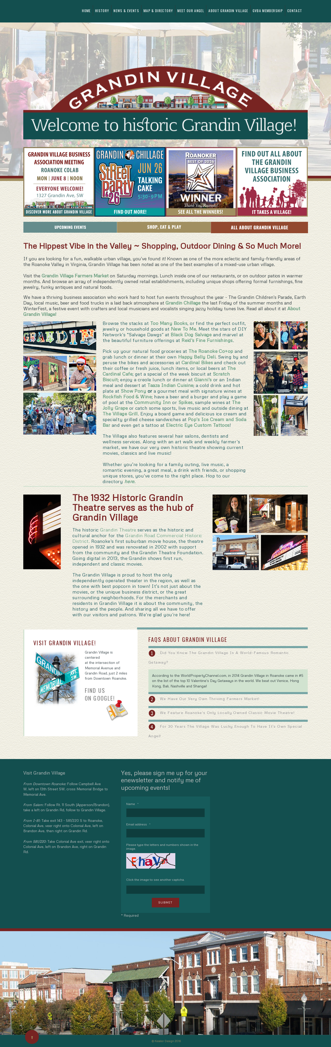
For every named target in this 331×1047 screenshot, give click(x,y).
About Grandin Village (228, 10)
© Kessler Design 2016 (166, 1041)
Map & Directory (158, 10)
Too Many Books (168, 323)
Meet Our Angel (190, 10)
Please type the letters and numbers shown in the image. (162, 847)
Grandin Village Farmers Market (75, 275)
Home (86, 10)
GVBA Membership (268, 10)
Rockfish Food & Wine (127, 396)
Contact (294, 10)
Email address (138, 824)
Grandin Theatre (118, 530)
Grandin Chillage (183, 303)
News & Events (126, 10)
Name (132, 804)
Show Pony (133, 391)
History (102, 10)
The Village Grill (120, 413)
